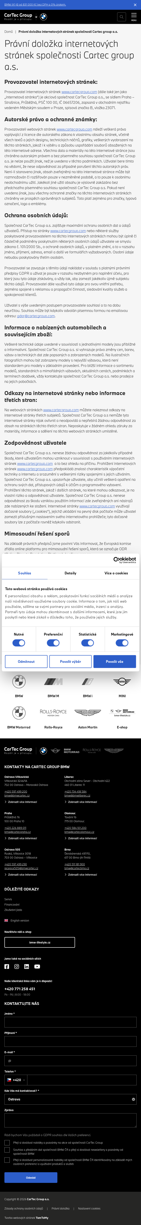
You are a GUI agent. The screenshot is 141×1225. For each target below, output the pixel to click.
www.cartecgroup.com (79, 91)
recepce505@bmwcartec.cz (21, 868)
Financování (11, 904)
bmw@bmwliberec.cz (77, 795)
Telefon (10, 1071)
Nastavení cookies (89, 1208)
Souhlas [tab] (24, 573)
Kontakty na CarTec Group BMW (37, 766)
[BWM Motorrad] (71, 751)
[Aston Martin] (114, 751)
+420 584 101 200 (75, 828)
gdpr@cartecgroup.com (36, 315)
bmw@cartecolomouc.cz (79, 832)
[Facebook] (6, 966)
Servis (8, 899)
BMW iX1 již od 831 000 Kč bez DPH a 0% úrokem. (35, 4)
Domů (8, 31)
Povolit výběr (70, 661)
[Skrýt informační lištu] (135, 4)
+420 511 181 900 (74, 864)
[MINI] (56, 751)
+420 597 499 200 (15, 791)
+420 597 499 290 (15, 864)
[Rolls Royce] (92, 751)
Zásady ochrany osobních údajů (23, 1208)
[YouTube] (37, 966)
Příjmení (10, 1033)
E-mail (9, 1052)
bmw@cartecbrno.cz (76, 868)
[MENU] (134, 16)
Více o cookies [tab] (116, 573)
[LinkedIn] (26, 966)
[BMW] (43, 16)
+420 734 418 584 (75, 791)
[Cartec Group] (18, 16)
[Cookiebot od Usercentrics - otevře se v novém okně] (116, 560)
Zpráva (8, 1110)
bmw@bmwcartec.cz (17, 795)
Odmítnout (26, 661)
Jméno (9, 1013)
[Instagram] (16, 966)
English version (16, 920)
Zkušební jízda (13, 910)
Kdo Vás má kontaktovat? (21, 1090)
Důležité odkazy (21, 889)
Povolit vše (114, 661)
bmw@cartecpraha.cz (17, 832)
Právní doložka (61, 1208)
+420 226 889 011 (15, 828)
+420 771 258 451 (19, 988)
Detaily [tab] (70, 573)
